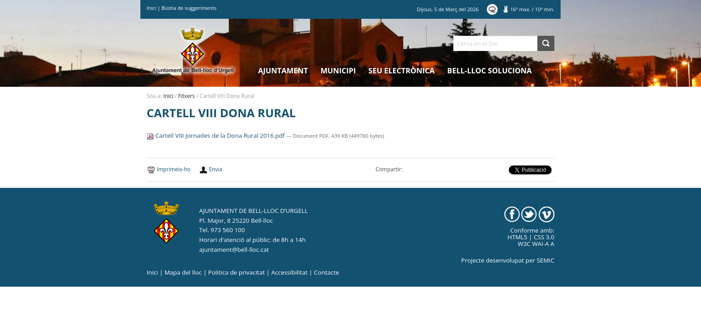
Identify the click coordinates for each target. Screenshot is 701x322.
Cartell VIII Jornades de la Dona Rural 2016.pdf (216, 135)
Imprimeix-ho (173, 169)
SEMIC (545, 260)
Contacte (326, 272)
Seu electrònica (401, 70)
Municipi (338, 70)
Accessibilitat (289, 272)
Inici (151, 7)
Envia (215, 169)
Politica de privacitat (236, 272)
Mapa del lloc (183, 272)
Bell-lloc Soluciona (489, 70)
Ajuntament (283, 70)
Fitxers (186, 96)
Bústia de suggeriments (188, 7)
